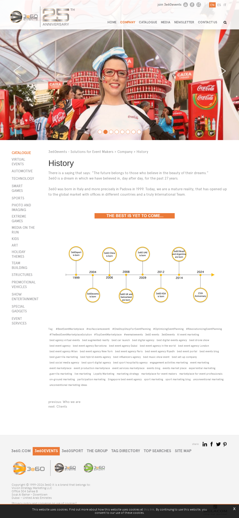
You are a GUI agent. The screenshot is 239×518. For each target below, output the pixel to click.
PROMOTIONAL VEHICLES (23, 284)
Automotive (22, 171)
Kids (15, 238)
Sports (18, 198)
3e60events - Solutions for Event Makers (80, 151)
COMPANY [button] (127, 22)
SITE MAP (183, 450)
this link (149, 509)
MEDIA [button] (165, 22)
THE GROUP (97, 450)
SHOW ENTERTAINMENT (23, 296)
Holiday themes (18, 254)
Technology (23, 178)
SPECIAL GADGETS (19, 308)
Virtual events (18, 161)
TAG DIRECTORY (125, 450)
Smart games (17, 188)
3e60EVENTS (46, 450)
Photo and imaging (21, 207)
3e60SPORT (72, 450)
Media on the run (23, 229)
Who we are (72, 402)
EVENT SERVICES (19, 320)
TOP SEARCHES (157, 450)
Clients (61, 407)
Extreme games (19, 218)
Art (15, 245)
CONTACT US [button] (207, 22)
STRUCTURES (22, 274)
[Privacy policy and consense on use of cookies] (44, 503)
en (212, 5)
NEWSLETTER (184, 22)
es (219, 5)
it (225, 5)
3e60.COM (21, 450)
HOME (111, 22)
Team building (19, 265)
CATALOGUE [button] (148, 22)
